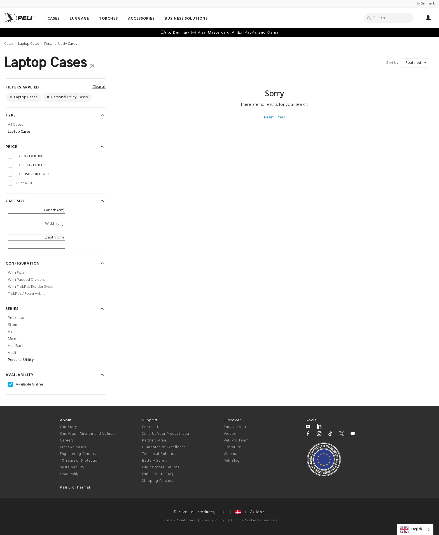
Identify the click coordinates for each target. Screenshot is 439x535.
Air (10, 332)
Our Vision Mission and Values (87, 434)
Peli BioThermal (75, 487)
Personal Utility (21, 360)
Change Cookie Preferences (254, 520)
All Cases (15, 125)
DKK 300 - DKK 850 (32, 165)
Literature (232, 447)
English (411, 529)
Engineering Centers (78, 454)
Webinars (232, 454)
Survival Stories (237, 427)
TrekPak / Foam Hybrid (27, 294)
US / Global (250, 512)
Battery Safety (155, 461)
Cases (8, 44)
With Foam (17, 273)
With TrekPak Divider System (32, 287)
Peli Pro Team (236, 440)
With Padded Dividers (26, 280)
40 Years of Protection (80, 461)
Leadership (70, 474)
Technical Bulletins (159, 454)
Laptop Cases (19, 132)
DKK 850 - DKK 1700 (32, 174)
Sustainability (72, 467)
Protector (16, 318)
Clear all (99, 87)
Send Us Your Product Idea (165, 434)
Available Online (29, 384)
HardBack (16, 346)
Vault (12, 353)
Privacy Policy (213, 520)
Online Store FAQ (157, 474)
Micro (13, 339)
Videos (230, 434)
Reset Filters (274, 117)
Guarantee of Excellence (164, 447)
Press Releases (73, 447)
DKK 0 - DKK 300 (29, 156)
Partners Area (154, 440)
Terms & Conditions (178, 520)
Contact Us (151, 427)
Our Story (68, 427)
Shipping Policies (157, 481)
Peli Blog (232, 461)
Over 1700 (24, 183)
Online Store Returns (160, 467)
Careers (67, 440)
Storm (13, 325)
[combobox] (415, 529)
